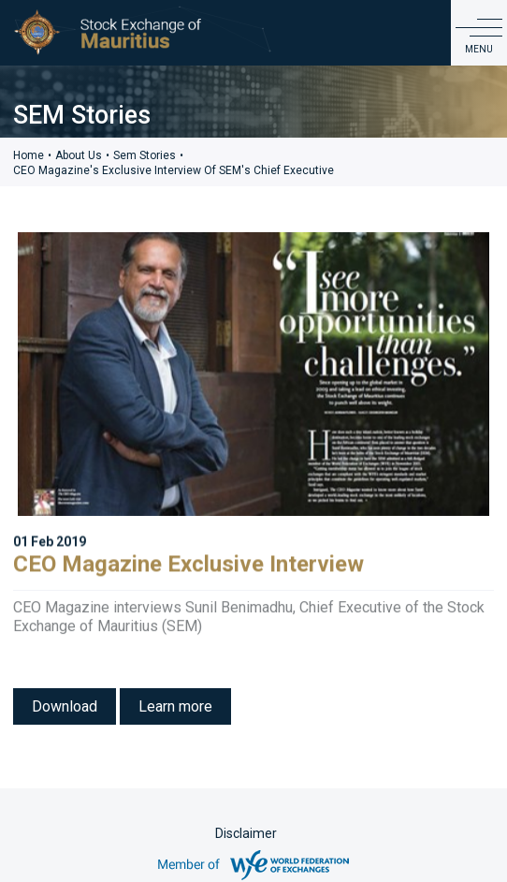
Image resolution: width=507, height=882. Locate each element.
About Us (78, 155)
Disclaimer (246, 833)
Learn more (175, 706)
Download (64, 706)
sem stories (144, 155)
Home (28, 155)
